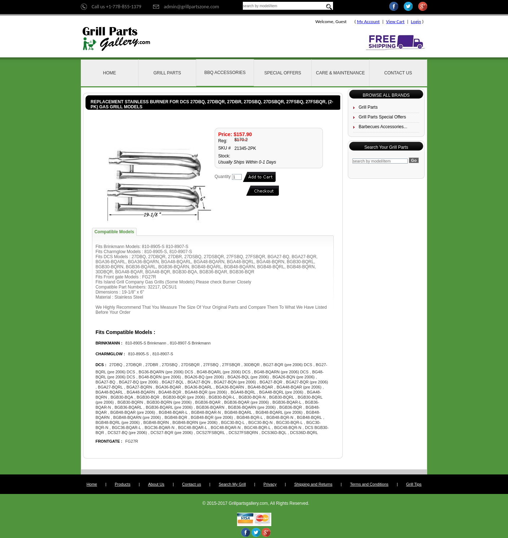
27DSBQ (170, 365)
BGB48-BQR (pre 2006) (212, 417)
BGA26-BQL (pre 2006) (248, 377)
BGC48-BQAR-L (192, 427)
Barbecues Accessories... (383, 126)
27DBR (151, 365)
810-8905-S (138, 354)
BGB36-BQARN (210, 407)
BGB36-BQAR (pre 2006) (246, 402)
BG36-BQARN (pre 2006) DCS (166, 372)
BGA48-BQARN (141, 392)
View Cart (395, 21)
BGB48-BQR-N (279, 417)
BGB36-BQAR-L (286, 402)
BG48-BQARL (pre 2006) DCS (223, 372)
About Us (156, 484)
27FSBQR (231, 365)
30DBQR (252, 365)
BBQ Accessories (225, 72)
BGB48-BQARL (238, 412)
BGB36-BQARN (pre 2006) (252, 407)
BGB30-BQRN (130, 402)
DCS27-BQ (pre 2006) (127, 432)
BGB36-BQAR (207, 402)
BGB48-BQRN (156, 422)
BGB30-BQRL (281, 397)
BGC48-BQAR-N (226, 427)
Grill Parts (167, 72)
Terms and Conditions (369, 484)
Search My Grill (232, 484)
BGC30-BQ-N (260, 422)
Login (416, 21)
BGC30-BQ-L (233, 422)
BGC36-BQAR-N (160, 427)
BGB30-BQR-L (222, 397)
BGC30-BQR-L (289, 422)
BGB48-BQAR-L (173, 412)
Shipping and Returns (313, 484)
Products (122, 484)
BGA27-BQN (199, 382)
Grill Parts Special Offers (382, 117)
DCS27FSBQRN (243, 432)
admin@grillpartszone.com (191, 7)
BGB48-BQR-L (250, 417)
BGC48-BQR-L (257, 427)
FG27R (131, 441)
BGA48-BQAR (260, 387)
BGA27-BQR (271, 382)
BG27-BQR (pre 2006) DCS (287, 365)
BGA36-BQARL (198, 387)
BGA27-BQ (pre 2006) (138, 382)
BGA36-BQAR (168, 387)
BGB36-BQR (290, 407)
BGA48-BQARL (109, 392)
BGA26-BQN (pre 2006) (293, 377)
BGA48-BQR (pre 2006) (206, 392)
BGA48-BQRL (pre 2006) (281, 392)
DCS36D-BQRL (304, 432)
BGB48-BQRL (309, 417)
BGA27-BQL (173, 382)
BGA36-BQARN (230, 387)
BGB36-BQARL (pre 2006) (169, 407)
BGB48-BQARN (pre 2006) (137, 417)
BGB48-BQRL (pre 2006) (118, 422)
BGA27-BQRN (139, 387)
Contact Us (398, 72)
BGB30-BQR (148, 397)
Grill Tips (414, 484)
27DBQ (115, 365)
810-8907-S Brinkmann (190, 343)
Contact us (191, 484)
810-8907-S (162, 354)
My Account (368, 21)
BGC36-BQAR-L (126, 427)
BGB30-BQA (121, 397)
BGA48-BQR (169, 392)
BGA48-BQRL (243, 392)
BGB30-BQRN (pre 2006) (169, 402)
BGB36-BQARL (128, 407)
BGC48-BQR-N (287, 427)
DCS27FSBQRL (210, 432)
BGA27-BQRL (110, 387)
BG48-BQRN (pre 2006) (160, 377)
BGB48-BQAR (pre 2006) (132, 412)
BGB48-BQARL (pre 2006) (278, 412)
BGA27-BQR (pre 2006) (307, 382)
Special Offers (282, 72)
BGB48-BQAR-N (206, 412)
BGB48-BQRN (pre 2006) (195, 422)
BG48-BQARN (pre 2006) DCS (281, 372)
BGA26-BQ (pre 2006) (204, 377)
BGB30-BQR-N (252, 397)
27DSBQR (190, 365)
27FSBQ (210, 365)
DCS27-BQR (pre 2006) (171, 432)
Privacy (269, 484)
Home (109, 72)
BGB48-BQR (176, 417)
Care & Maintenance (340, 72)
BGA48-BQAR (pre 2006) (299, 387)
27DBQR (134, 365)
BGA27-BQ (105, 382)
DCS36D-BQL (274, 432)
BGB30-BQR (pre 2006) (184, 397)
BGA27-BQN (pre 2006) (235, 382)
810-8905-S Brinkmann (146, 343)
